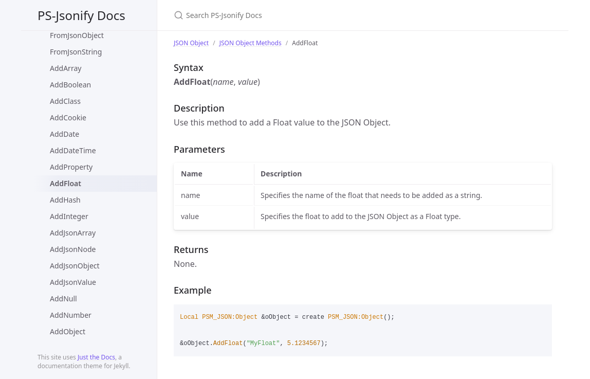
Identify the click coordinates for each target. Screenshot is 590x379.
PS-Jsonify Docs (81, 15)
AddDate (64, 134)
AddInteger (69, 216)
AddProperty (71, 167)
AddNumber (70, 315)
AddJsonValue (73, 282)
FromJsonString (76, 52)
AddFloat (65, 183)
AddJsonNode (73, 249)
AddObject (67, 331)
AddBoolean (70, 84)
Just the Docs (96, 357)
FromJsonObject (77, 35)
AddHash (65, 200)
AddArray (65, 68)
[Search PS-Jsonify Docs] (295, 15)
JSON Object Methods (250, 43)
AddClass (65, 101)
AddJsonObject (75, 265)
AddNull (63, 298)
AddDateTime (73, 150)
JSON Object (191, 43)
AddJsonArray (73, 233)
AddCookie (68, 117)
